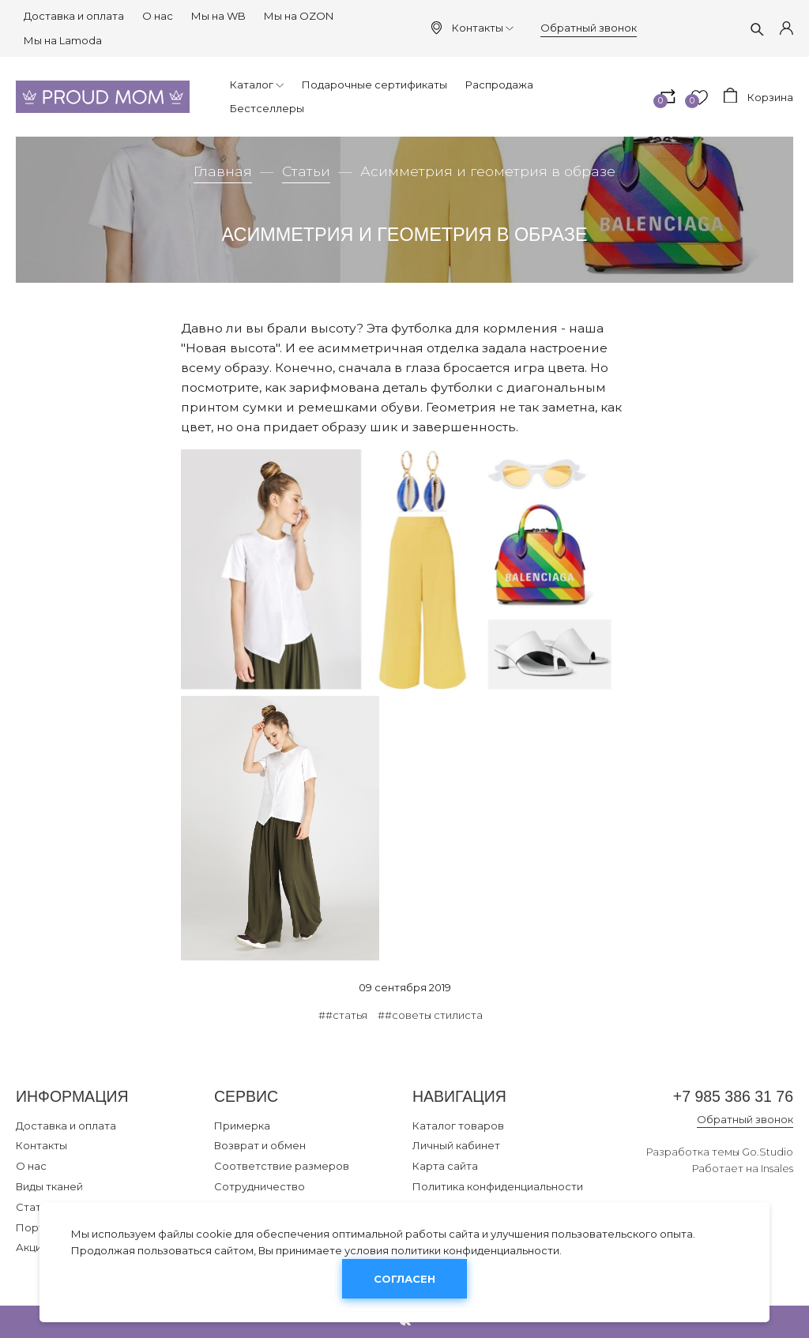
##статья (342, 1015)
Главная (223, 171)
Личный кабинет (456, 1145)
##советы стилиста (430, 1015)
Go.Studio (767, 1151)
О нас (157, 15)
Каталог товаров (458, 1125)
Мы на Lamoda (63, 40)
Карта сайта (445, 1165)
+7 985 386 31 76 (733, 1096)
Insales (777, 1168)
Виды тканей (49, 1186)
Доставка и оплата (74, 15)
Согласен (404, 1278)
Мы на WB (218, 15)
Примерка (242, 1125)
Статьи (306, 171)
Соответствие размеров (281, 1165)
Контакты (483, 27)
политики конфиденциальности (475, 1250)
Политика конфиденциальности (497, 1186)
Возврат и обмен (260, 1145)
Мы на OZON (298, 15)
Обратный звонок (588, 27)
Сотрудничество (259, 1186)
